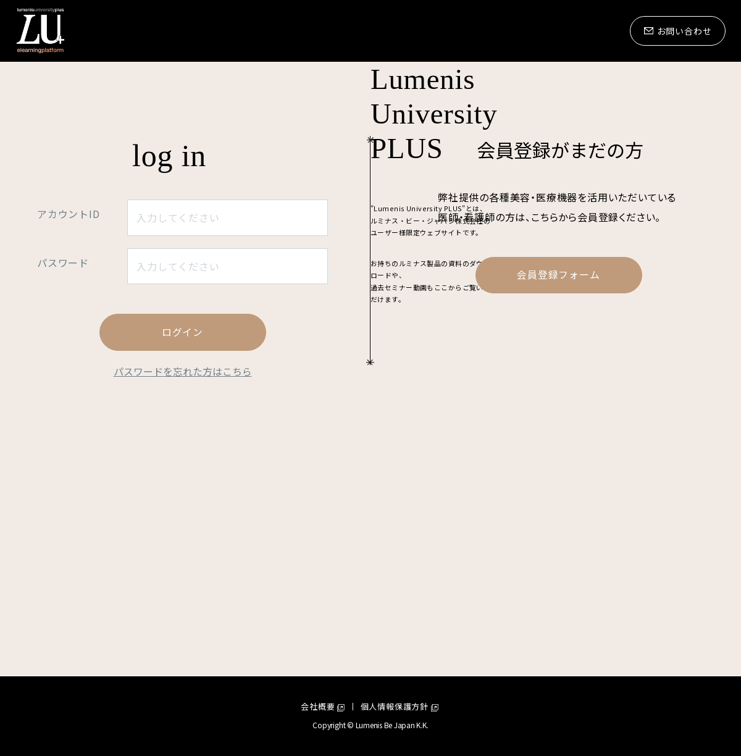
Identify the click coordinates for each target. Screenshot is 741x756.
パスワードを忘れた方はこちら (183, 577)
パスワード (63, 468)
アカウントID (68, 420)
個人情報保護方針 (395, 707)
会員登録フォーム (558, 481)
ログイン (182, 538)
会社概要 (318, 707)
